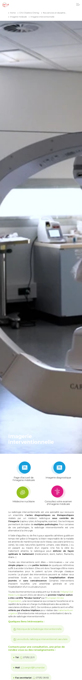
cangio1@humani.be (34, 667)
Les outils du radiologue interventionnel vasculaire (42, 639)
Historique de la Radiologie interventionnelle (39, 629)
